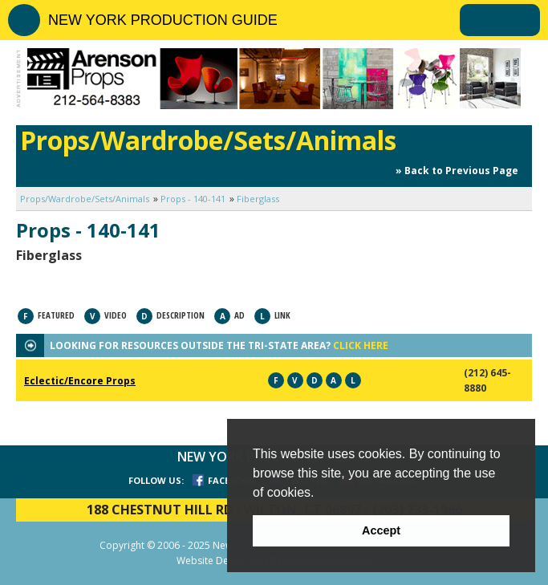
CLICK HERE (360, 345)
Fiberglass (258, 199)
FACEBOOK (231, 480)
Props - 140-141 (192, 199)
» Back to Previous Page (457, 170)
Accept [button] (381, 530)
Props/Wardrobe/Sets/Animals (84, 199)
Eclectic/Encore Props (80, 381)
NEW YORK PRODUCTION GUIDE (163, 20)
